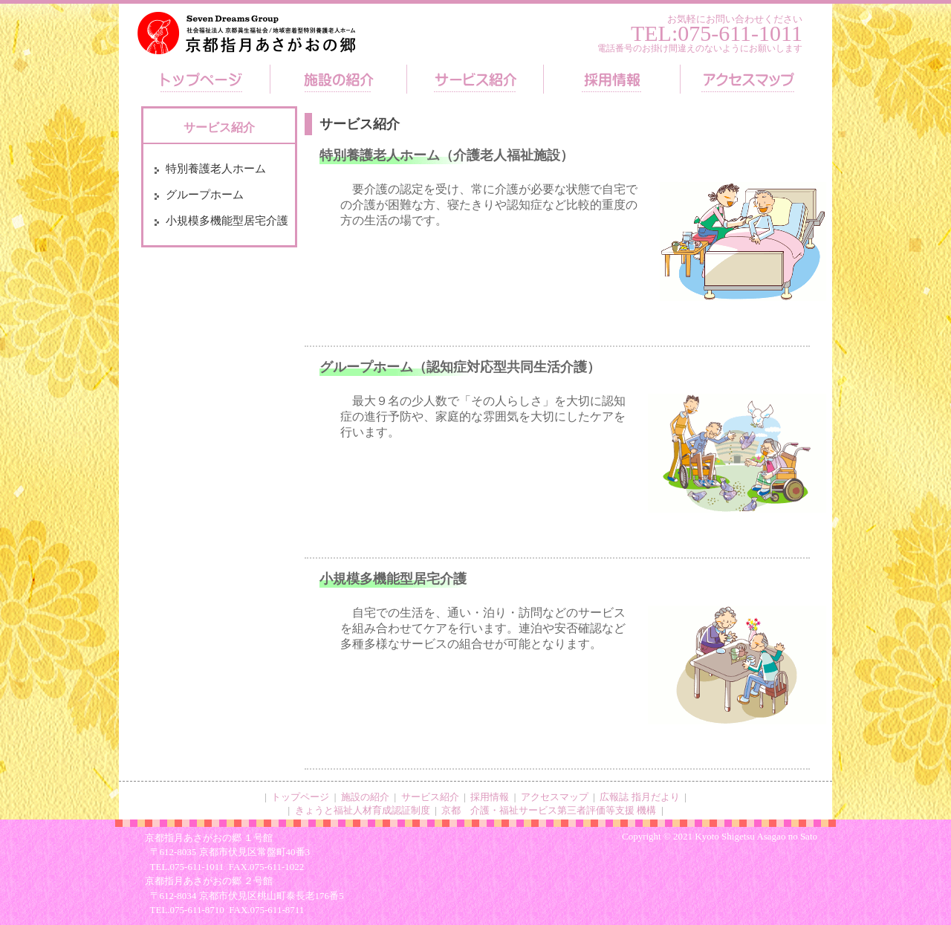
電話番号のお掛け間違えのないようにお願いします (699, 48)
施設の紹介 (365, 796)
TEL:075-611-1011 (716, 33)
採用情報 (489, 796)
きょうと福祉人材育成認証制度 (362, 810)
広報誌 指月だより (639, 796)
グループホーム (205, 195)
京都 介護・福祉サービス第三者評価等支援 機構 (548, 810)
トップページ (300, 796)
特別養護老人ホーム (216, 169)
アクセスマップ (554, 796)
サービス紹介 (430, 796)
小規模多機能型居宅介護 (227, 221)
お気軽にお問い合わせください (734, 19)
